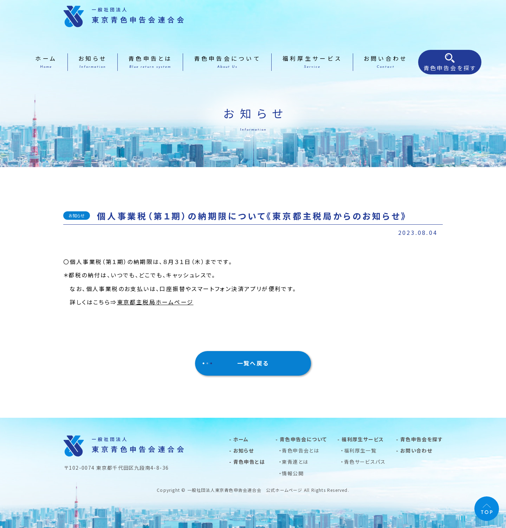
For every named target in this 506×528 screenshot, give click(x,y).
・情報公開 (291, 473)
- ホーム (239, 439)
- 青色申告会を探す (419, 439)
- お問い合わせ (414, 450)
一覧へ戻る (253, 363)
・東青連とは (293, 461)
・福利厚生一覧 (358, 450)
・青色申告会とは (299, 450)
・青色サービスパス (363, 461)
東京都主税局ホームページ (155, 302)
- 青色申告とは (247, 461)
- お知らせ (241, 450)
